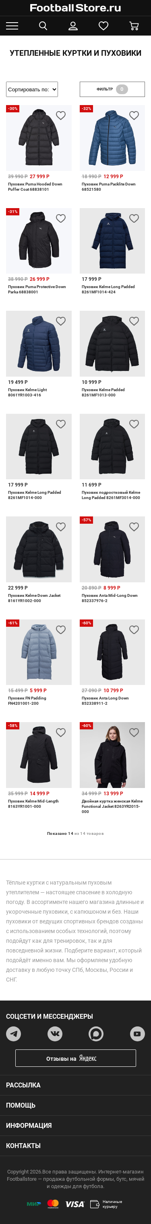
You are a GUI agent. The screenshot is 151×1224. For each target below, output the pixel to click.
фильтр (112, 89)
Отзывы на (81, 1058)
